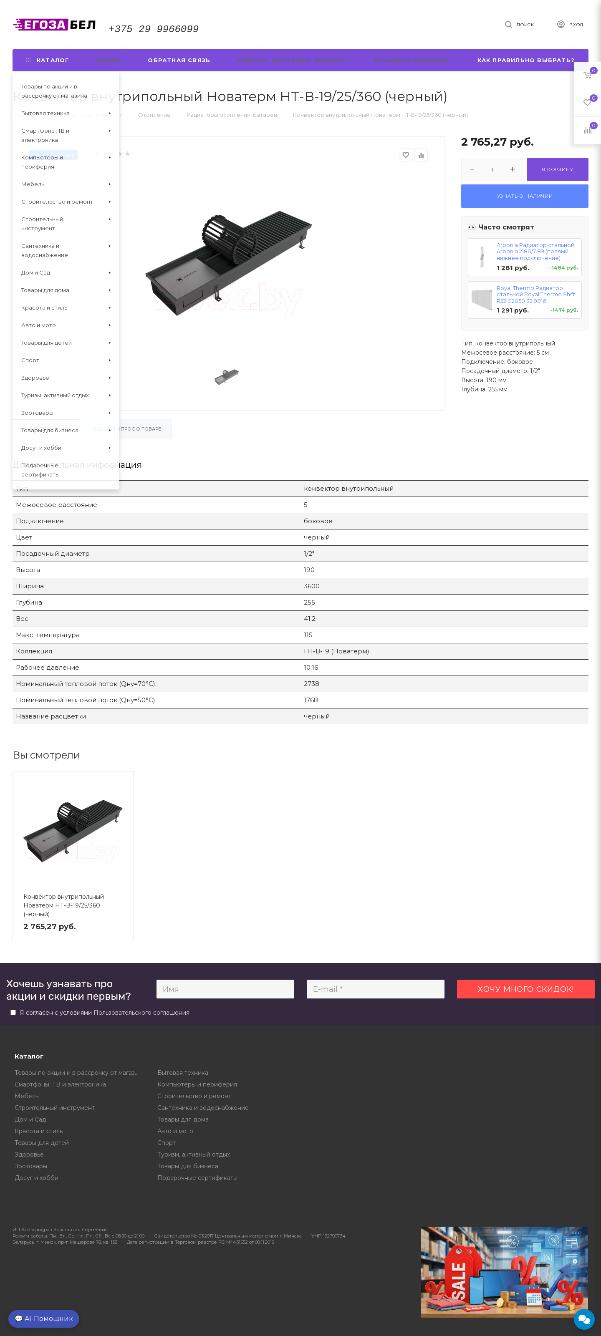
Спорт (166, 1143)
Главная (24, 114)
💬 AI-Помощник (44, 1319)
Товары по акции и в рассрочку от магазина (80, 1072)
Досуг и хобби (36, 1178)
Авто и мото (175, 1131)
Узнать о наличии (525, 196)
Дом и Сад (30, 1119)
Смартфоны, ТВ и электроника (60, 1084)
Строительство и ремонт (194, 1096)
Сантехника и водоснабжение (203, 1108)
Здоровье (29, 1154)
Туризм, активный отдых (193, 1154)
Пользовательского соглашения (141, 1012)
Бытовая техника (182, 1072)
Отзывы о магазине (411, 60)
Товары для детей (42, 1143)
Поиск (108, 60)
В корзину (557, 169)
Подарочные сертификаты (197, 1178)
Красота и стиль (39, 1131)
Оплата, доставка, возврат (292, 60)
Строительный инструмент (55, 1108)
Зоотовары (31, 1166)
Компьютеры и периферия (197, 1084)
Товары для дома (183, 1119)
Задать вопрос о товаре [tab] (127, 429)
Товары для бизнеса (187, 1166)
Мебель (26, 1096)
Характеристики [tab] (45, 429)
